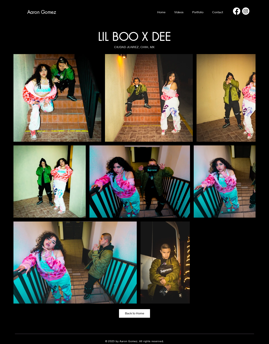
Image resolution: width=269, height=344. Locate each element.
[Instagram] (245, 11)
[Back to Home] (134, 313)
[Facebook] (236, 11)
